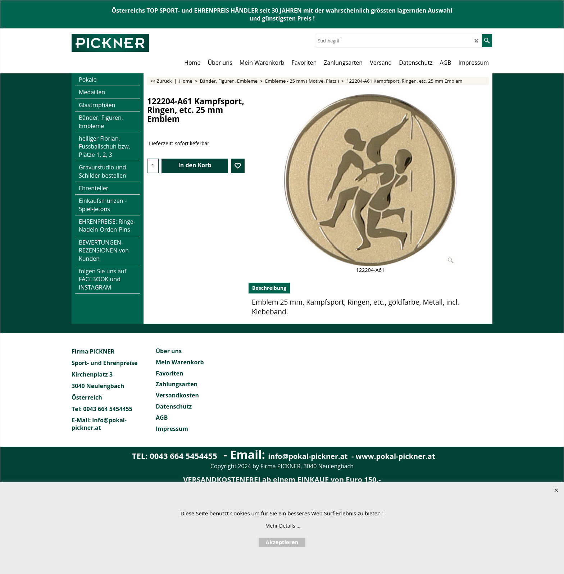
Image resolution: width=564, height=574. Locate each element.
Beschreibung (269, 287)
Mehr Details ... (283, 525)
